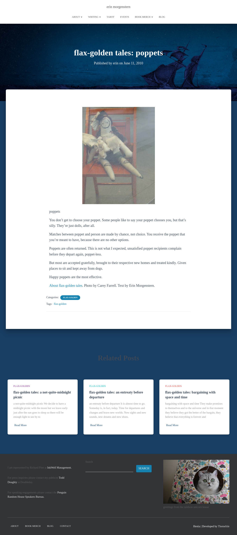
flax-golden (70, 297)
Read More (20, 425)
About (77, 17)
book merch (144, 17)
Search (89, 461)
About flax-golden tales (65, 286)
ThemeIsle (223, 526)
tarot (110, 17)
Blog (162, 17)
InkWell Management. (59, 467)
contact (65, 526)
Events (124, 17)
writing (94, 17)
